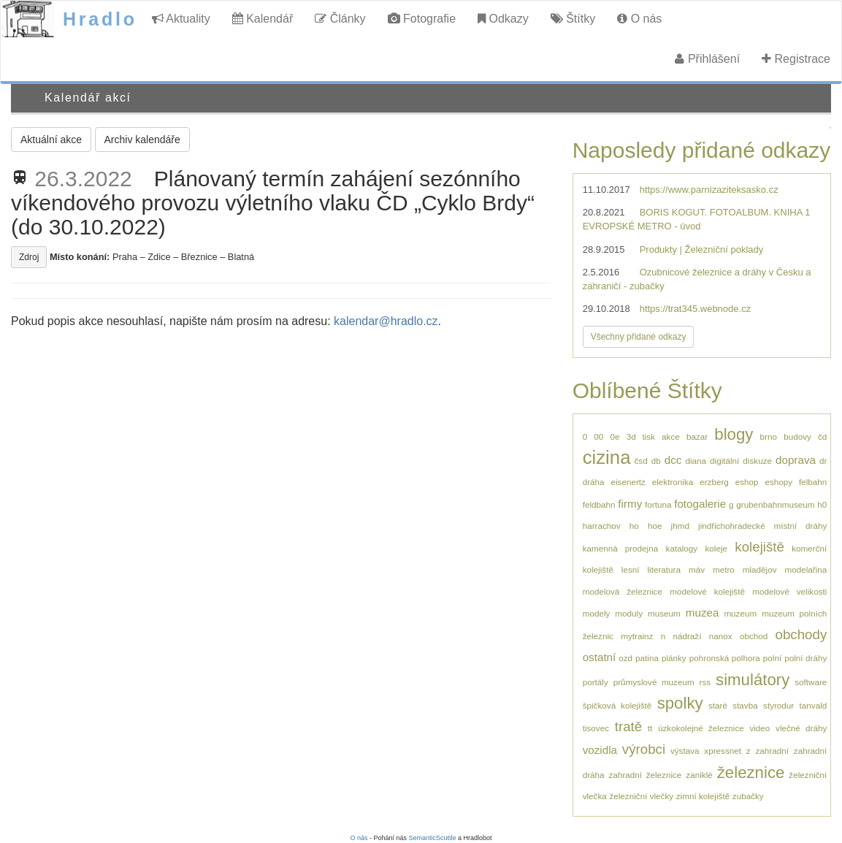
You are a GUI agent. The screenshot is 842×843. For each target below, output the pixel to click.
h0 (822, 504)
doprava (796, 460)
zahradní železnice (645, 774)
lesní (630, 569)
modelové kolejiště (707, 591)
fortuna (658, 504)
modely (597, 613)
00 (598, 436)
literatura (663, 569)
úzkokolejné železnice (701, 728)
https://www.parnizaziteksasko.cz (709, 189)
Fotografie (422, 18)
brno (768, 436)
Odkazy (503, 18)
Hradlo (100, 19)
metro (724, 569)
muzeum (740, 613)
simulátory (752, 680)
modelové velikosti (789, 591)
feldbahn (599, 504)
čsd (640, 460)
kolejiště (759, 546)
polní (772, 658)
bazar (697, 436)
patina (647, 658)
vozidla (600, 750)
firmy (630, 503)
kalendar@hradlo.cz (386, 321)
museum (664, 613)
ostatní (599, 657)
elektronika (673, 482)
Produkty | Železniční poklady (702, 249)
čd (822, 436)
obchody (801, 634)
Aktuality (181, 18)
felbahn (813, 482)
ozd (625, 658)
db (656, 460)
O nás (639, 18)
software (811, 682)
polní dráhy (805, 658)
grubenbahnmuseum (775, 504)
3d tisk (641, 436)
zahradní (772, 750)
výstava (685, 750)
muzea (702, 612)
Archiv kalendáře (142, 139)
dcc (673, 460)
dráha (594, 482)
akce (671, 436)
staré (717, 705)
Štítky (573, 18)
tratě (628, 726)
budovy (797, 436)
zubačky (748, 796)
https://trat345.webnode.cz (695, 308)
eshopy (778, 482)
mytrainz (637, 636)
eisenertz (628, 482)
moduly (629, 613)
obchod (754, 636)
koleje (716, 548)
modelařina (805, 569)
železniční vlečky (641, 796)
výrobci (643, 749)
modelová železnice (622, 591)
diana (695, 460)
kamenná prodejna (621, 548)
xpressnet (722, 750)
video (759, 728)
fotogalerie (700, 503)
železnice (751, 772)
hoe (655, 525)
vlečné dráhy (801, 728)
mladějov (760, 569)
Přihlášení (707, 59)
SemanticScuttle (432, 838)
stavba (744, 705)
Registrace (796, 59)
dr (823, 460)
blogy (733, 434)
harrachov (602, 525)
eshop (747, 482)
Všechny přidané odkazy (638, 337)
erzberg (714, 482)
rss (705, 682)
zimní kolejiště (703, 796)
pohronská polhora (724, 658)
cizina (607, 457)
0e (614, 436)
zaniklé (699, 774)
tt (650, 728)
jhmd (680, 525)
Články (340, 18)
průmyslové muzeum (653, 682)
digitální (724, 460)
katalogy (682, 548)
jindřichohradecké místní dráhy (762, 525)
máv (697, 569)
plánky (674, 658)
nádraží (687, 636)
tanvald (813, 705)
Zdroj (29, 257)
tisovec (596, 728)
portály (595, 682)
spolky (680, 703)
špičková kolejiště (617, 705)
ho (634, 525)
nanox (720, 636)
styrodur (778, 705)
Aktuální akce (51, 139)
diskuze (757, 460)
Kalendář (263, 18)
